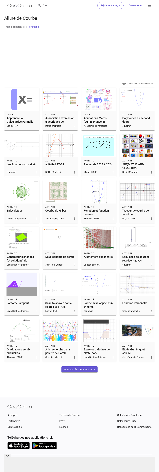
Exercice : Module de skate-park (97, 359)
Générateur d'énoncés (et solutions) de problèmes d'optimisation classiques (20, 272)
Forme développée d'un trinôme (98, 312)
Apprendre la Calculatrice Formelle (20, 127)
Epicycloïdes (14, 218)
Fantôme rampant (18, 310)
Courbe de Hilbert (56, 218)
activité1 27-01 (54, 172)
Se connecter (135, 5)
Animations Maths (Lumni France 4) (95, 127)
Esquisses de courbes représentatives (135, 266)
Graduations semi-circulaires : (18, 359)
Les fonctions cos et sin (21, 172)
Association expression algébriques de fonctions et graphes (59, 129)
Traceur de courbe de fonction (135, 220)
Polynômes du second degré (136, 127)
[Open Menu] (150, 5)
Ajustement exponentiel (98, 264)
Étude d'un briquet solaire (133, 359)
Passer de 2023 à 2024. (98, 172)
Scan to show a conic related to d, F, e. (58, 312)
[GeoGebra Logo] (19, 5)
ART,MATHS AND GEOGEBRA (133, 173)
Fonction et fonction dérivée (96, 220)
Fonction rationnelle (134, 310)
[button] (79, 377)
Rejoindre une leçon (110, 5)
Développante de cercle (59, 264)
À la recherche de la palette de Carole (57, 359)
